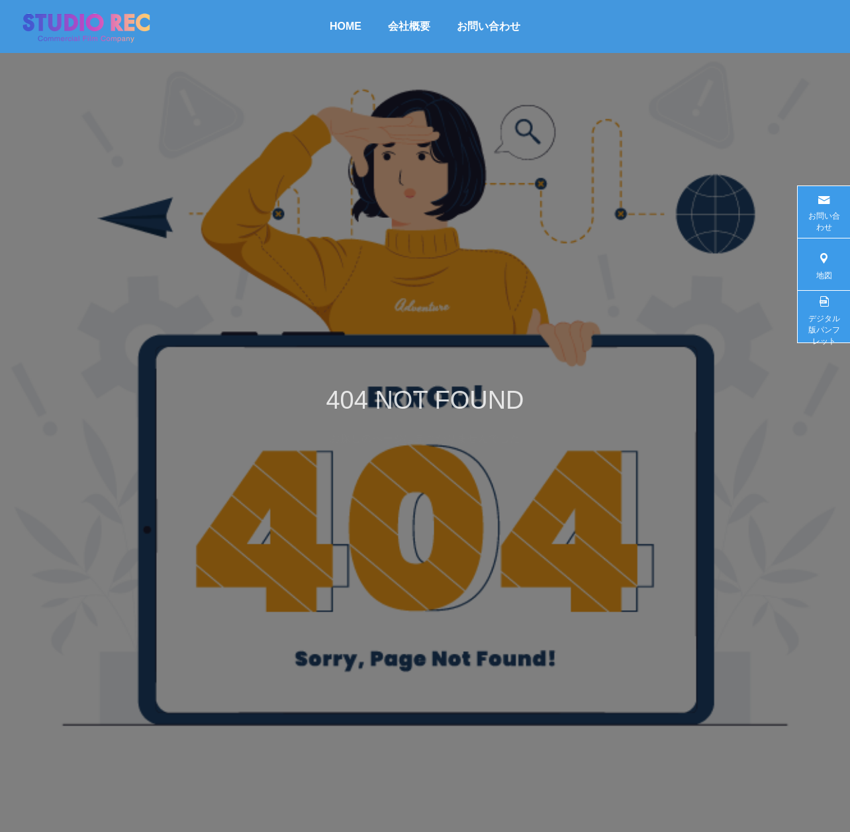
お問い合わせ (488, 26)
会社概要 (409, 26)
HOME (345, 26)
